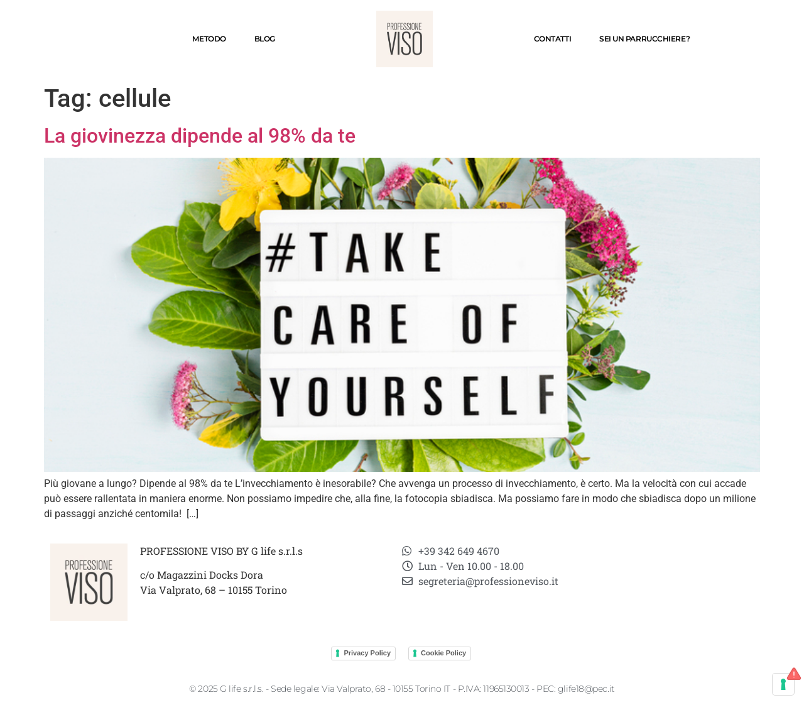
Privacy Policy (367, 653)
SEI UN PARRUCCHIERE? (644, 38)
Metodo (208, 38)
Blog (264, 38)
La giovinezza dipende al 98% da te (200, 136)
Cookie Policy (443, 653)
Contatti (552, 38)
